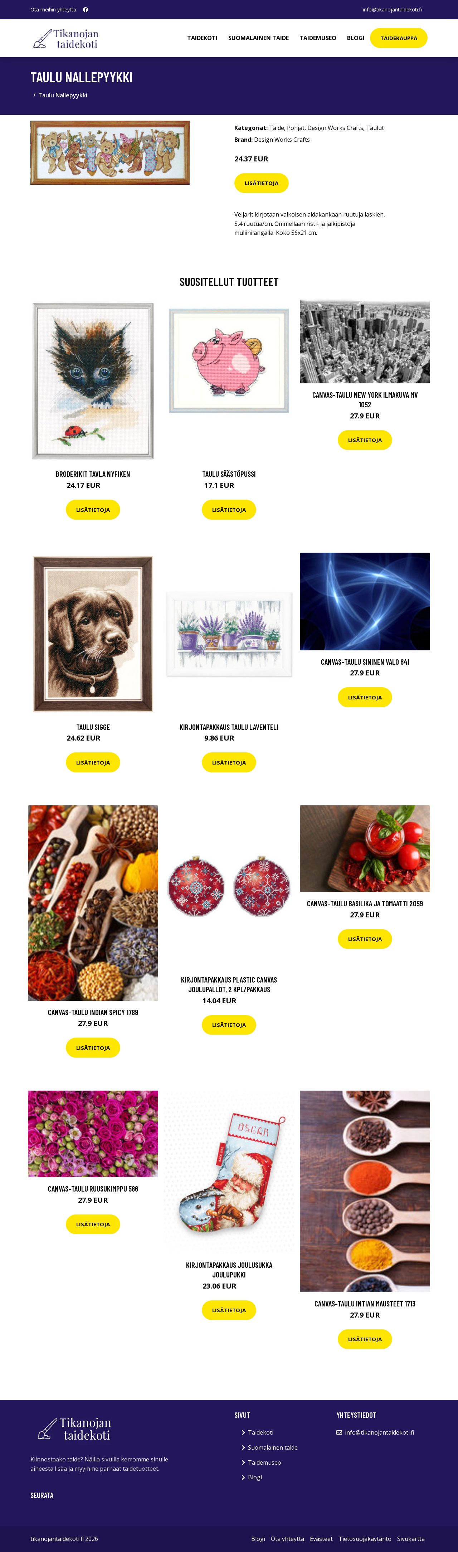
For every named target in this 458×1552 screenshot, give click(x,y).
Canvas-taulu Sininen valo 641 (365, 661)
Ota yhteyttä (287, 1539)
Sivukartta (411, 1539)
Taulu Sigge (93, 726)
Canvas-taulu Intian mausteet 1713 (365, 1303)
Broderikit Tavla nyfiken (93, 473)
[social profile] (85, 9)
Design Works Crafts (335, 128)
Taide (276, 128)
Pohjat (295, 128)
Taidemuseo (317, 38)
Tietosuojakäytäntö (364, 1539)
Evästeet (321, 1539)
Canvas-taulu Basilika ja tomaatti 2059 (365, 903)
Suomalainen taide (258, 38)
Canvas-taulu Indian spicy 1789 (93, 1012)
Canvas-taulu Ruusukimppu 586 (93, 1188)
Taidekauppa (398, 38)
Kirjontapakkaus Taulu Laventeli (229, 726)
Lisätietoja (261, 182)
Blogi (356, 38)
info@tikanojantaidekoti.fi (392, 9)
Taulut (375, 128)
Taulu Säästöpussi (229, 473)
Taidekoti (202, 38)
